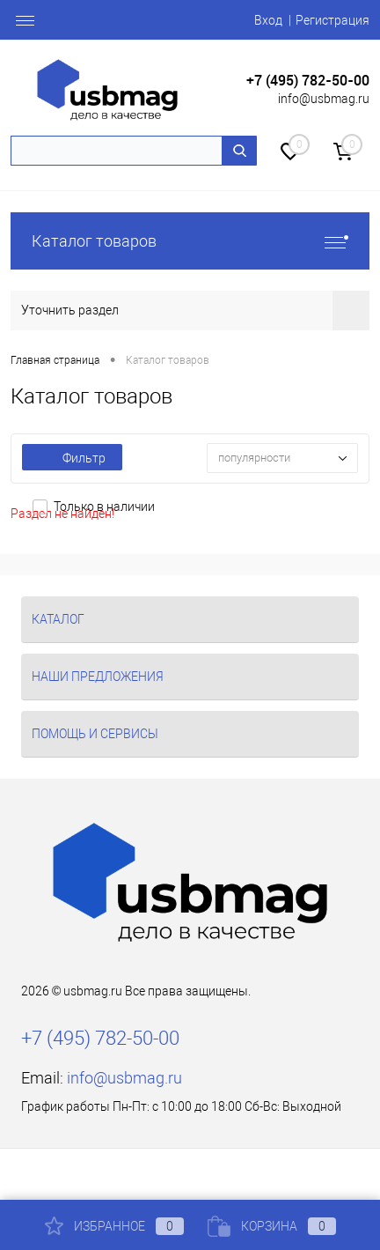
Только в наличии (104, 506)
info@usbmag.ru (323, 99)
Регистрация (332, 20)
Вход (268, 20)
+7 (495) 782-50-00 (307, 80)
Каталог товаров (190, 241)
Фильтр (72, 458)
